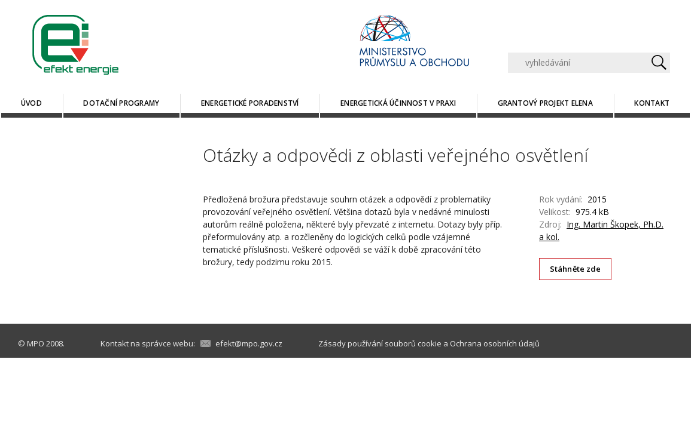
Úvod (31, 103)
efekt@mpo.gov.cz (248, 343)
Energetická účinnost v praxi (398, 103)
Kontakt (651, 103)
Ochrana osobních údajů (495, 343)
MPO (35, 343)
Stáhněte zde (575, 268)
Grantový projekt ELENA (545, 103)
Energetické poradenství (250, 103)
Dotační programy (121, 103)
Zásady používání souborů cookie (380, 343)
